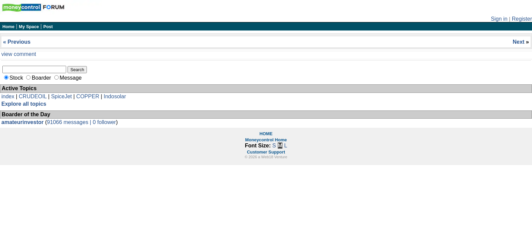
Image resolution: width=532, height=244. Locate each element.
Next (519, 42)
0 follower (104, 122)
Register (522, 19)
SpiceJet (61, 96)
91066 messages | (70, 122)
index (7, 96)
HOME (266, 133)
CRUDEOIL (32, 96)
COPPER (87, 96)
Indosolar (114, 96)
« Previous (17, 42)
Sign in (499, 19)
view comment (18, 54)
